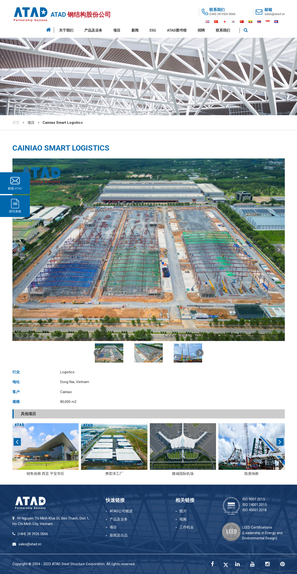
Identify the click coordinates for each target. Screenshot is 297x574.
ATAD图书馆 (177, 30)
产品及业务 (93, 30)
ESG (153, 30)
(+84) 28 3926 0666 (222, 14)
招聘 (201, 30)
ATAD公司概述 (121, 511)
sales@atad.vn (275, 14)
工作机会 (186, 527)
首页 (16, 122)
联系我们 (223, 30)
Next (278, 250)
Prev (18, 250)
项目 (116, 30)
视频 (183, 519)
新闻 (135, 30)
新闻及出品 (119, 535)
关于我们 (66, 30)
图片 (183, 511)
